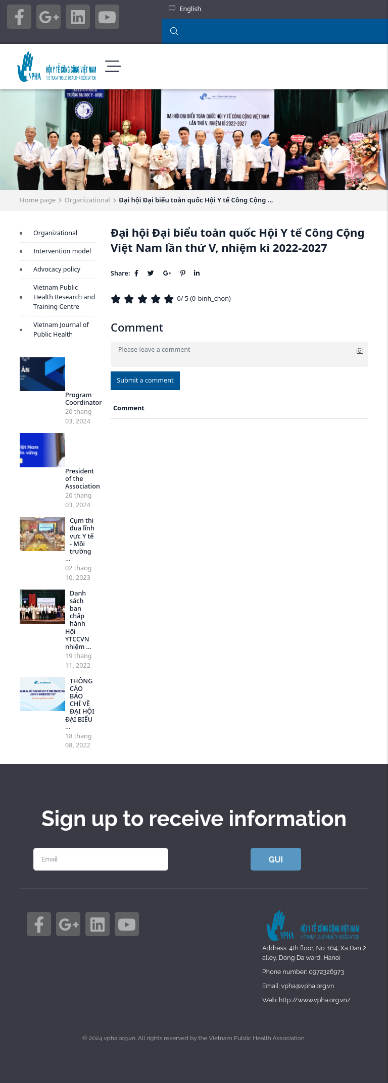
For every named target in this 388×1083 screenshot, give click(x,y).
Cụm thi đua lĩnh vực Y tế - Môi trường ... (79, 539)
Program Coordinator (83, 399)
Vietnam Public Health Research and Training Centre (64, 297)
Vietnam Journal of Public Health (61, 329)
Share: (120, 273)
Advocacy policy (56, 269)
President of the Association (82, 479)
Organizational (87, 199)
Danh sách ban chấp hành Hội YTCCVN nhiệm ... (78, 620)
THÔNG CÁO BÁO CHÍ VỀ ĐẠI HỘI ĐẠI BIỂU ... (79, 704)
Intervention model (62, 251)
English (191, 9)
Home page (38, 199)
